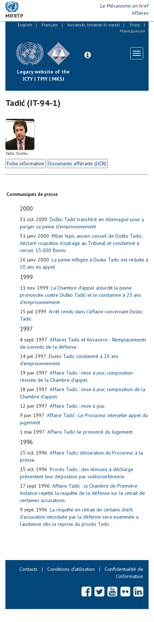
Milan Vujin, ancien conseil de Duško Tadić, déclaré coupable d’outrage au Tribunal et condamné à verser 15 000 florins (81, 243)
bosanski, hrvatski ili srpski (93, 24)
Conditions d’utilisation (71, 569)
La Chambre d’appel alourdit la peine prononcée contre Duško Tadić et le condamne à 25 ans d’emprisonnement (80, 295)
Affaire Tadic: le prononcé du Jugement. (90, 432)
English (25, 24)
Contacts (28, 569)
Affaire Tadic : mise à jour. (78, 406)
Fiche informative (25, 163)
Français (49, 24)
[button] (87, 55)
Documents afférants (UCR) (77, 163)
